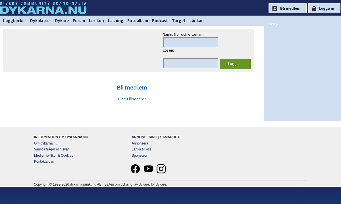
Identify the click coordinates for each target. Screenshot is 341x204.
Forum (79, 20)
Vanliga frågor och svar (51, 149)
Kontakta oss (44, 161)
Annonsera (140, 143)
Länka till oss (141, 149)
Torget (179, 20)
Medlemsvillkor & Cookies (53, 156)
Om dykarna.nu (45, 143)
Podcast (160, 20)
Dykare (62, 20)
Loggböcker (14, 20)
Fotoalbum (137, 20)
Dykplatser (40, 20)
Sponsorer (139, 156)
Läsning (115, 20)
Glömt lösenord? (132, 98)
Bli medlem (132, 87)
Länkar (196, 20)
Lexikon (96, 20)
